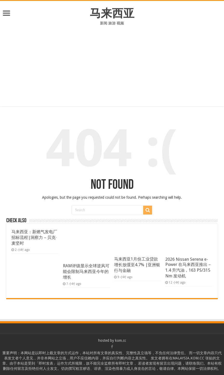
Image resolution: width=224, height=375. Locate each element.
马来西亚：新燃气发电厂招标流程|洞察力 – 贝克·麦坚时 (34, 237)
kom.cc (120, 340)
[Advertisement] (112, 70)
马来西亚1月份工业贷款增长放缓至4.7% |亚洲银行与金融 (137, 265)
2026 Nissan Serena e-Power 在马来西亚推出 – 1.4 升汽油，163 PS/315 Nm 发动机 (188, 267)
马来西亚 (112, 13)
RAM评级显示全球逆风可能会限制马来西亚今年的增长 (86, 271)
